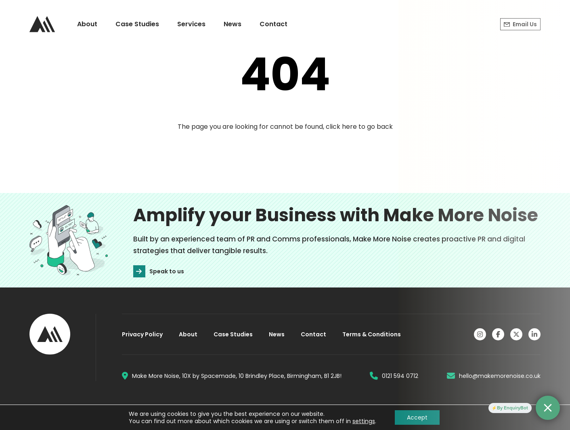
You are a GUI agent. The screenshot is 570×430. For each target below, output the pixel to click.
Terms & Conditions (371, 334)
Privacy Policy (142, 334)
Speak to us (158, 271)
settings (363, 421)
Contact (273, 24)
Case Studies (137, 24)
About (87, 24)
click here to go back (359, 126)
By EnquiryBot (512, 408)
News (232, 24)
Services (191, 24)
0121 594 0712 (394, 376)
